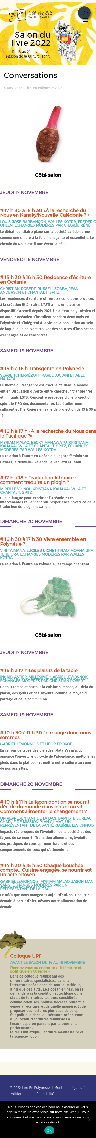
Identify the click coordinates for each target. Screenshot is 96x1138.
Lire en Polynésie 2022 (43, 88)
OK (49, 1130)
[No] (89, 1119)
